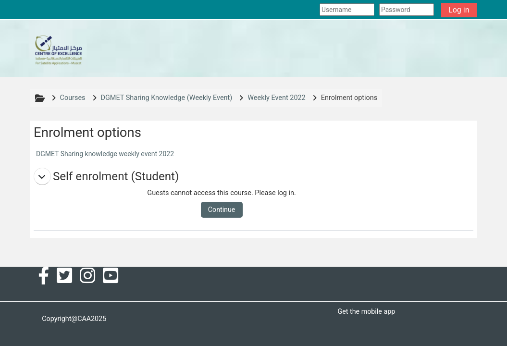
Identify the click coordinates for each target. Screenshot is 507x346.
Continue (221, 209)
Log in (458, 9)
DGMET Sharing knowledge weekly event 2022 (105, 154)
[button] (42, 176)
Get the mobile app (366, 311)
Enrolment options (349, 98)
